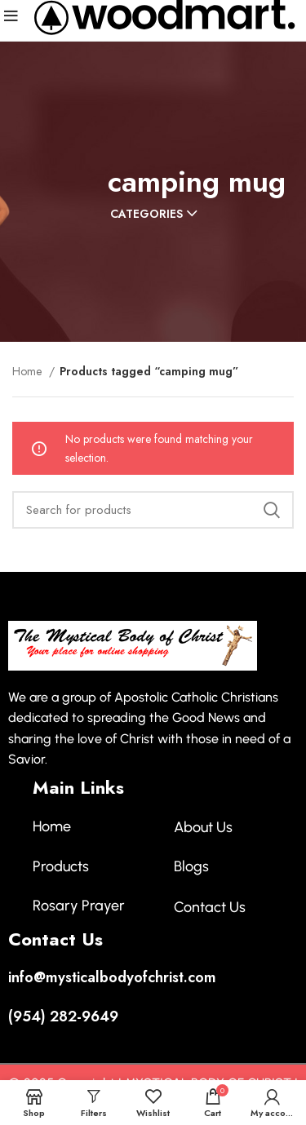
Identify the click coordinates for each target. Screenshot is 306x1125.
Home (28, 371)
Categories (146, 213)
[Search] (153, 510)
